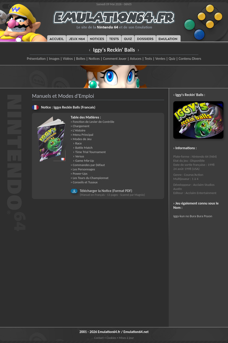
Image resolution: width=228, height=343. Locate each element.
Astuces (135, 58)
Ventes (160, 58)
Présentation (36, 58)
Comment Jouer (115, 58)
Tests (148, 58)
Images (54, 58)
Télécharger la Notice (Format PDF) (106, 191)
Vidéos (68, 58)
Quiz (172, 58)
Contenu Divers (190, 58)
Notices (94, 58)
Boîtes (80, 58)
